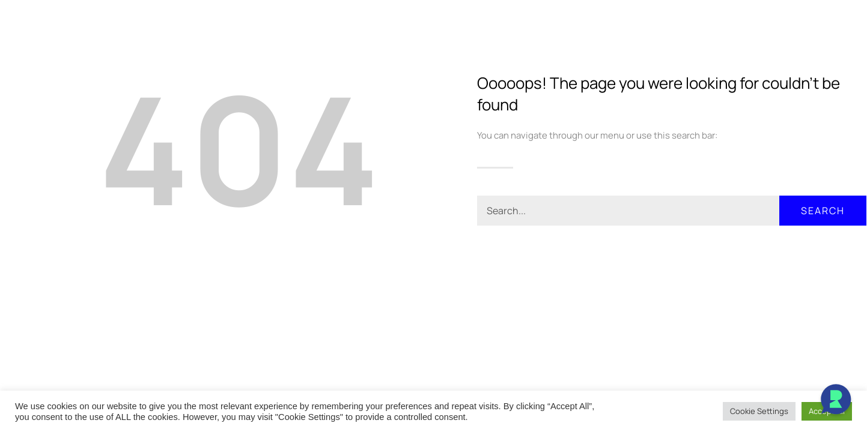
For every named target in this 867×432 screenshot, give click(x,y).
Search (823, 210)
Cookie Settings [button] (759, 411)
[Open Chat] (836, 401)
